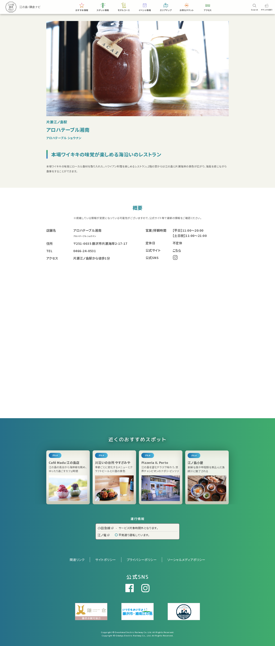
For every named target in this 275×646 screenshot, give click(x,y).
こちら (177, 250)
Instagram (175, 257)
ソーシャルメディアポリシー (186, 559)
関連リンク (77, 559)
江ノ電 (103, 535)
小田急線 (105, 528)
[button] (221, 70)
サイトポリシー (105, 559)
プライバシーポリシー (142, 559)
